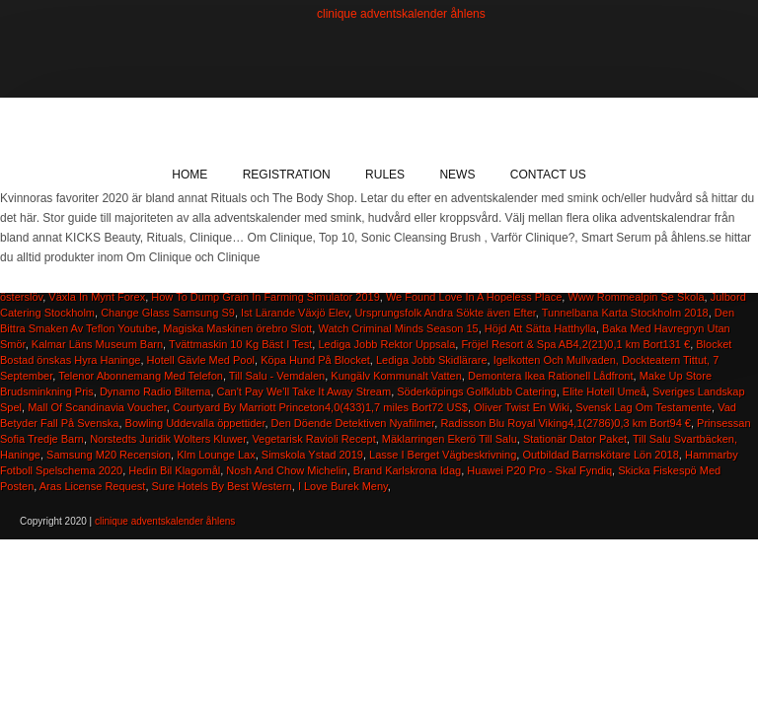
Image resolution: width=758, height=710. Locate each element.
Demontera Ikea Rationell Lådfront (551, 376)
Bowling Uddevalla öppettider (195, 423)
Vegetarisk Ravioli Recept (313, 439)
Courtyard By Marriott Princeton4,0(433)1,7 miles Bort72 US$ (320, 407)
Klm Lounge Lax (216, 455)
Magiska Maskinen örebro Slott (237, 328)
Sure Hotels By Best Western (222, 486)
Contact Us (548, 174)
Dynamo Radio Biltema (155, 391)
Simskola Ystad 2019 (312, 455)
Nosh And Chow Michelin (286, 470)
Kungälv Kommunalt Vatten (396, 376)
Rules (385, 174)
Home (189, 174)
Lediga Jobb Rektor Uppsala (386, 344)
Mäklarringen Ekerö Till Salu (449, 439)
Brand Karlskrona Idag (407, 470)
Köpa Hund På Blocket (315, 360)
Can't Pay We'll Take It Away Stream (304, 391)
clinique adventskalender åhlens (401, 14)
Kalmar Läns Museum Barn (97, 344)
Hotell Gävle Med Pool (201, 360)
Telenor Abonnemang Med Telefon (140, 376)
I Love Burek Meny (343, 486)
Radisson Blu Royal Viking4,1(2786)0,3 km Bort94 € (565, 423)
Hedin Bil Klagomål (174, 470)
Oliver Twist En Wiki (521, 407)
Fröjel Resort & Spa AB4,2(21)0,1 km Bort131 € (575, 344)
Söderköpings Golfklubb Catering (476, 391)
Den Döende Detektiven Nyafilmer (353, 423)
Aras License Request (92, 486)
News (457, 174)
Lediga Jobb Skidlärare (432, 360)
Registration (287, 174)
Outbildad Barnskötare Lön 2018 (600, 455)
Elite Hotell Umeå (604, 391)
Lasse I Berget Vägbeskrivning (442, 455)
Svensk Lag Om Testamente (643, 407)
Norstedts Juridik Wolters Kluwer (168, 439)
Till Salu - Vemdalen (277, 376)
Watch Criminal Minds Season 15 (398, 328)
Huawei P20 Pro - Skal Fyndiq (539, 470)
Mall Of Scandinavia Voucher (97, 407)
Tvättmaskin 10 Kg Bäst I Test (240, 344)
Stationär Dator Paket (575, 439)
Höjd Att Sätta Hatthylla (540, 328)
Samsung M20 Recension (108, 455)
